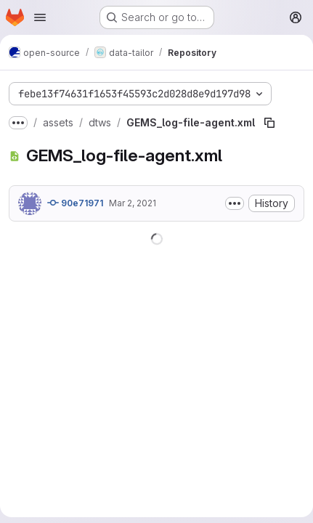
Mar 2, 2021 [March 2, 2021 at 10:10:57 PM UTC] (132, 203)
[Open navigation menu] (40, 17)
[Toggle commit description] (234, 203)
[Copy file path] (269, 122)
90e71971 (75, 202)
